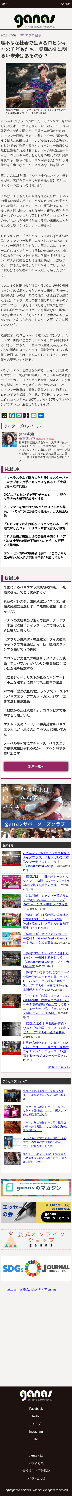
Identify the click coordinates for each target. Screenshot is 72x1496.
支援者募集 (36, 1463)
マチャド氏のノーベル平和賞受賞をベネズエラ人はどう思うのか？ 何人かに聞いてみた (35, 729)
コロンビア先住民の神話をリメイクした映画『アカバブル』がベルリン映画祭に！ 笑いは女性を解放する (35, 663)
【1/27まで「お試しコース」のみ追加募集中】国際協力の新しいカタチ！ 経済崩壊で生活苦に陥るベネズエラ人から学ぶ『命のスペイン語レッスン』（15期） (46, 1004)
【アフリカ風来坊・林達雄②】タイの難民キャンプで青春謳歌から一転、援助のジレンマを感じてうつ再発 (35, 644)
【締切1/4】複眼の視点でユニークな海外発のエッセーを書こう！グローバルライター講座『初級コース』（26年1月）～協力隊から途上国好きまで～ (46, 981)
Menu (5, 4)
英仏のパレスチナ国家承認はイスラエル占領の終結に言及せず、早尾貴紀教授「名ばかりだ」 (35, 606)
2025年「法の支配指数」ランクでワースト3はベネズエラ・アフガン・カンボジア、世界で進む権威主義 (36, 696)
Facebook (36, 1408)
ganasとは (36, 1455)
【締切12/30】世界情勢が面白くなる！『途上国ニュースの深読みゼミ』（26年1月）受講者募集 (46, 1028)
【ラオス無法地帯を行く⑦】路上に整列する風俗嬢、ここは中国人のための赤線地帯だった (44, 1110)
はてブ (36, 1424)
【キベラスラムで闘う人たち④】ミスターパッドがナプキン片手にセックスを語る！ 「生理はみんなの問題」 (36, 482)
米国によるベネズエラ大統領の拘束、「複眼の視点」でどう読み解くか (44, 1095)
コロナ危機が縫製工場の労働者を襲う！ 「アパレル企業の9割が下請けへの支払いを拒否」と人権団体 (35, 541)
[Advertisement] (36, 1343)
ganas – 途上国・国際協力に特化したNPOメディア (36, 18)
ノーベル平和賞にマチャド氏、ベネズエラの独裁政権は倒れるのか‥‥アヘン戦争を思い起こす (35, 748)
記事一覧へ (36, 766)
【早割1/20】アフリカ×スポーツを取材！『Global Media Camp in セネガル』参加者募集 (46, 938)
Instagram (36, 1431)
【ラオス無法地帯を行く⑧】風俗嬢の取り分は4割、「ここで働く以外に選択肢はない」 (45, 1126)
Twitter (36, 1416)
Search (66, 4)
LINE (36, 1439)
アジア (29, 35)
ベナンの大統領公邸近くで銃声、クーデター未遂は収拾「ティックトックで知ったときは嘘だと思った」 (35, 625)
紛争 (38, 35)
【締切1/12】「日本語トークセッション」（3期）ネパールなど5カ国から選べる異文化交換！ (46, 881)
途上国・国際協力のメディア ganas (31, 1289)
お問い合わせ (36, 1478)
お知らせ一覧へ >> (58, 1067)
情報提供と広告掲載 (36, 1470)
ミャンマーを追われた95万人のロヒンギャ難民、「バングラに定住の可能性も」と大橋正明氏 (36, 511)
